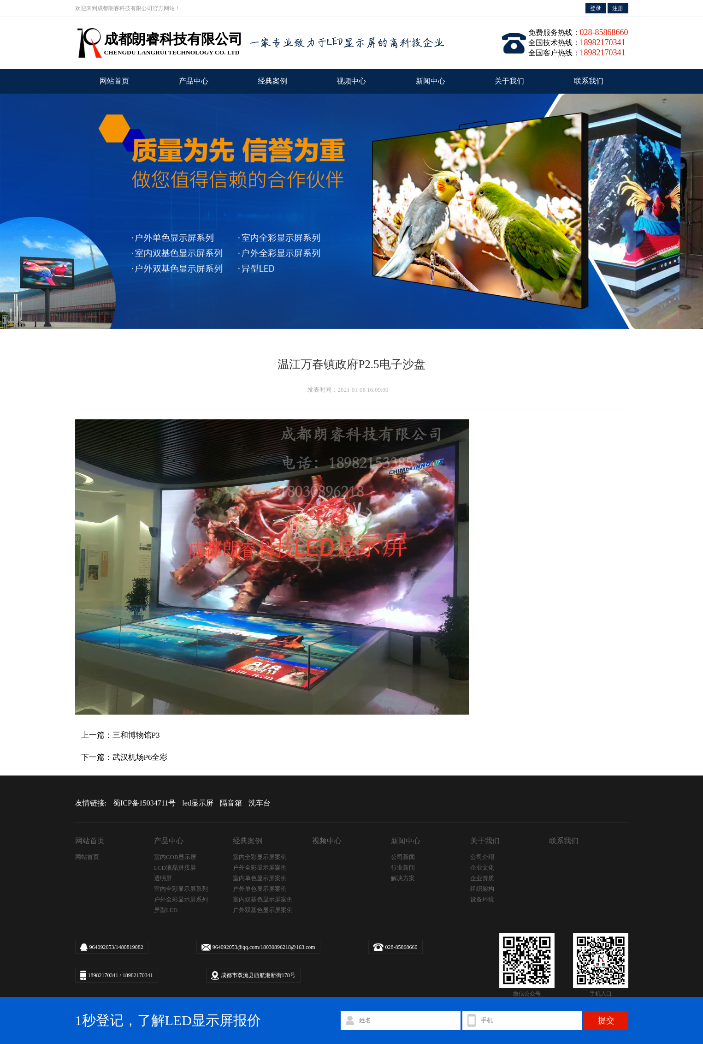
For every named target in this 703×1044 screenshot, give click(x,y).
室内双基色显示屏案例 (263, 899)
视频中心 (351, 81)
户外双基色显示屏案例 (263, 910)
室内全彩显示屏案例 (260, 856)
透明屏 (163, 878)
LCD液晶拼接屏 (175, 867)
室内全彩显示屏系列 (181, 888)
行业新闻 (403, 867)
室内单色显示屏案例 (260, 878)
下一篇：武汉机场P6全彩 (124, 757)
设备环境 (482, 899)
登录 (595, 8)
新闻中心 (430, 81)
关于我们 (509, 81)
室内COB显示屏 (175, 856)
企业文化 (482, 867)
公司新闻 (403, 856)
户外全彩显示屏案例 (260, 867)
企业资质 (482, 878)
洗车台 (259, 803)
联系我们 (588, 81)
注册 (617, 8)
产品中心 (193, 81)
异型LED (165, 910)
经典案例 (272, 81)
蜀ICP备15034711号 (144, 803)
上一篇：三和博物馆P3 (120, 735)
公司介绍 (482, 856)
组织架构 (482, 888)
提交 (606, 1020)
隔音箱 (231, 803)
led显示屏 (197, 803)
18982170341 (103, 975)
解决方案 (403, 878)
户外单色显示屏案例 (260, 888)
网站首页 (114, 81)
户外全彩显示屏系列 (181, 899)
